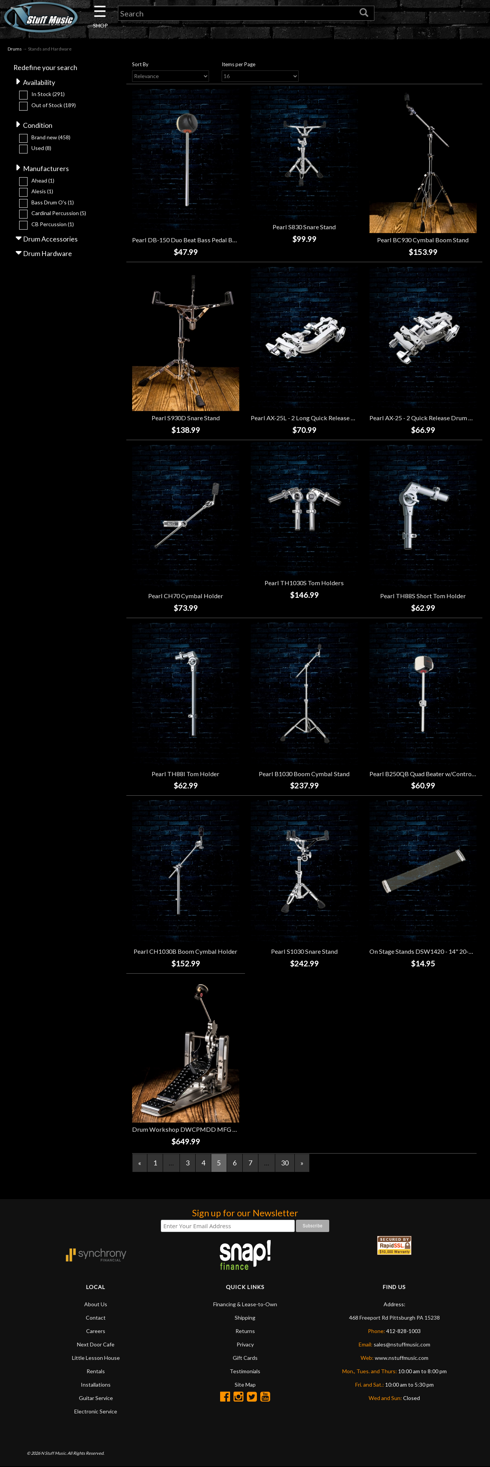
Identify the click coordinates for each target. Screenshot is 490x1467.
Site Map (245, 1385)
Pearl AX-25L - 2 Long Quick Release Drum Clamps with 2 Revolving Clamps (354, 417)
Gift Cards (245, 1358)
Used (41, 148)
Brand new (50, 138)
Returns (245, 1331)
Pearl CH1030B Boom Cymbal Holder (185, 951)
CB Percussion (52, 225)
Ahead (42, 181)
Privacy (245, 1344)
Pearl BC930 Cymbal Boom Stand (423, 240)
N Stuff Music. (54, 1453)
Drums (15, 49)
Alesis (42, 192)
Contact (96, 1318)
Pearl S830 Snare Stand (304, 227)
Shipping (245, 1318)
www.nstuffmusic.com (401, 1358)
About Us (95, 1304)
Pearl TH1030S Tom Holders (304, 583)
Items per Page (238, 65)
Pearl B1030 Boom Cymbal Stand (304, 773)
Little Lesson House (96, 1358)
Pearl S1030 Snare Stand (304, 951)
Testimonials (245, 1371)
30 (285, 1163)
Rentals (96, 1371)
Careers (95, 1331)
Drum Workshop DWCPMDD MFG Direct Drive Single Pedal (217, 1129)
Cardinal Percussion (58, 214)
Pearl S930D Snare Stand (186, 417)
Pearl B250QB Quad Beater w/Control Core (428, 773)
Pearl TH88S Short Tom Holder (423, 595)
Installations (96, 1385)
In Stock (48, 94)
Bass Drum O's (52, 203)
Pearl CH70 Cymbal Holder (185, 595)
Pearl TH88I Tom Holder (185, 773)
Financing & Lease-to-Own (245, 1304)
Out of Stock (53, 105)
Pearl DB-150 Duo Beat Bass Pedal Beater (189, 240)
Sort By (140, 65)
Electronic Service (95, 1411)
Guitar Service (96, 1398)
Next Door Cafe (95, 1344)
